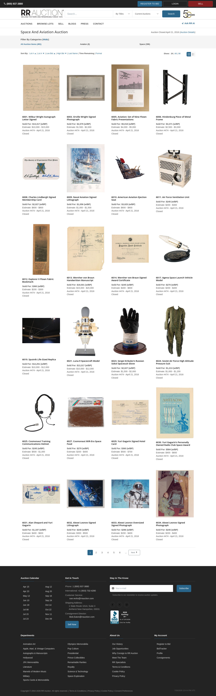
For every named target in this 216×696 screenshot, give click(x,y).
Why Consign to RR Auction (125, 653)
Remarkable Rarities (77, 662)
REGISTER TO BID (149, 4)
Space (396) (144, 44)
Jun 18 (26, 605)
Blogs (72, 23)
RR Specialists (119, 662)
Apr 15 (26, 587)
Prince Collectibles (76, 658)
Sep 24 (48, 600)
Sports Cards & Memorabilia (36, 680)
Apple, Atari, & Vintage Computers (39, 648)
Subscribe (184, 588)
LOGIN (175, 4)
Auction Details (187, 32)
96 (179, 53)
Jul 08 (26, 609)
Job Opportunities (120, 648)
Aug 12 (48, 587)
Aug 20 (48, 591)
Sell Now (72, 624)
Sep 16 (48, 596)
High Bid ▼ (62, 53)
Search (171, 14)
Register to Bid (163, 644)
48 (176, 53)
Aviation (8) (85, 44)
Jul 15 (26, 614)
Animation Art (29, 644)
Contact (98, 23)
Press (84, 23)
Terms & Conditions (121, 667)
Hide (45, 39)
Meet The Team (119, 658)
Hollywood (28, 658)
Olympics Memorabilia (78, 644)
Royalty (71, 667)
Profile (160, 653)
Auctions (26, 23)
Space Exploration (76, 676)
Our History (117, 644)
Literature (27, 667)
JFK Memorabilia (31, 662)
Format (99, 53)
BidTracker (162, 648)
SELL (200, 4)
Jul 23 (26, 619)
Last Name (73, 53)
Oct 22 (48, 609)
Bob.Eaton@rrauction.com (81, 617)
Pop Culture (73, 648)
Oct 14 (48, 605)
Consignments (163, 658)
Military (26, 676)
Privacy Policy (118, 676)
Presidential (73, 653)
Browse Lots (45, 23)
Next (134, 552)
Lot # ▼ (41, 53)
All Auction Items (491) (31, 44)
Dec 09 (48, 619)
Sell (61, 23)
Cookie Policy (118, 671)
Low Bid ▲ (50, 53)
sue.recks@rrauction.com (81, 598)
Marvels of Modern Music (34, 671)
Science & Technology (78, 671)
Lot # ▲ (32, 53)
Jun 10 (26, 600)
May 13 (26, 596)
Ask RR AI (188, 23)
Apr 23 (26, 591)
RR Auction (46, 691)
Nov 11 (48, 614)
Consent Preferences (124, 691)
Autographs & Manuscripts (35, 653)
